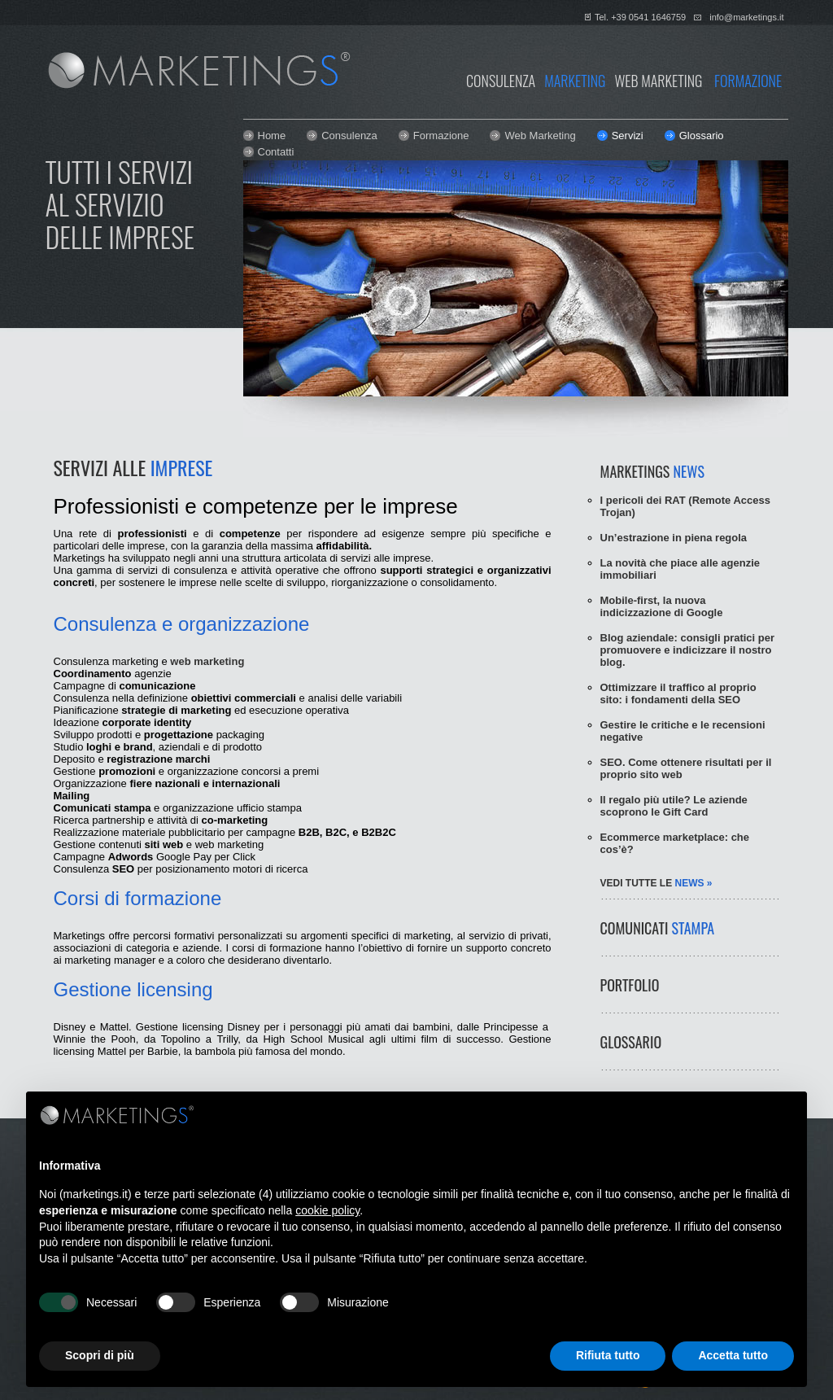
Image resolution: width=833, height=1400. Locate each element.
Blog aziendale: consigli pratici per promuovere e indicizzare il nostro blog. (687, 650)
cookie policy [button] (327, 1210)
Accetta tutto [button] (733, 1355)
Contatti (276, 152)
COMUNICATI (657, 927)
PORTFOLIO (630, 984)
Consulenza (349, 135)
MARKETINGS (652, 471)
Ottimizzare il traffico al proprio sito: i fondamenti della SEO (678, 693)
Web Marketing (539, 135)
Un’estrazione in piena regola (674, 538)
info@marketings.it (746, 17)
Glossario (701, 135)
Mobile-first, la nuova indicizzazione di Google (661, 606)
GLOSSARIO (631, 1041)
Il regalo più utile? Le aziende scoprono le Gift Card (674, 806)
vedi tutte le (656, 883)
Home (272, 135)
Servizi (627, 135)
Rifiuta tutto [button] (608, 1355)
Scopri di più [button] (99, 1355)
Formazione (441, 135)
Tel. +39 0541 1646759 (640, 17)
